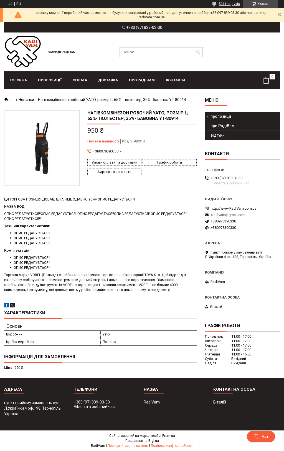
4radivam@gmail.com (228, 215)
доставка (108, 80)
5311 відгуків (229, 4)
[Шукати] (198, 52)
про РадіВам (142, 80)
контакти (175, 80)
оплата (80, 80)
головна (18, 80)
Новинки (26, 99)
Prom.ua (168, 436)
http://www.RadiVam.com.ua (234, 208)
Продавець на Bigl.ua (142, 441)
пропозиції (50, 80)
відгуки (218, 135)
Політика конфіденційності (172, 446)
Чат (260, 436)
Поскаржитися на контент (128, 446)
